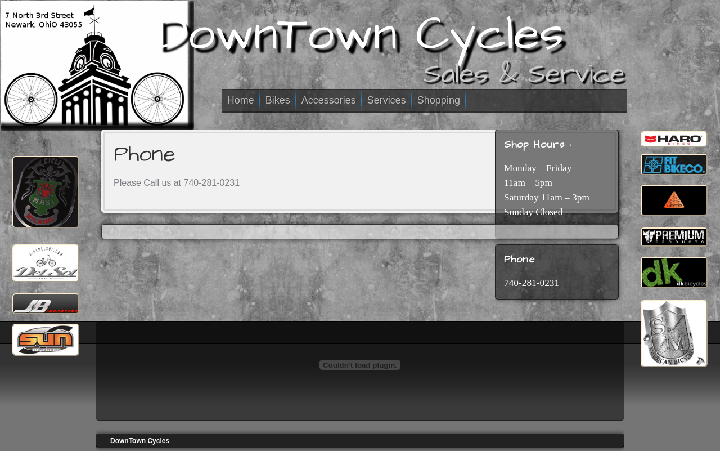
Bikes (278, 100)
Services (386, 100)
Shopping (438, 100)
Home (240, 100)
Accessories (329, 100)
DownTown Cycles (360, 34)
